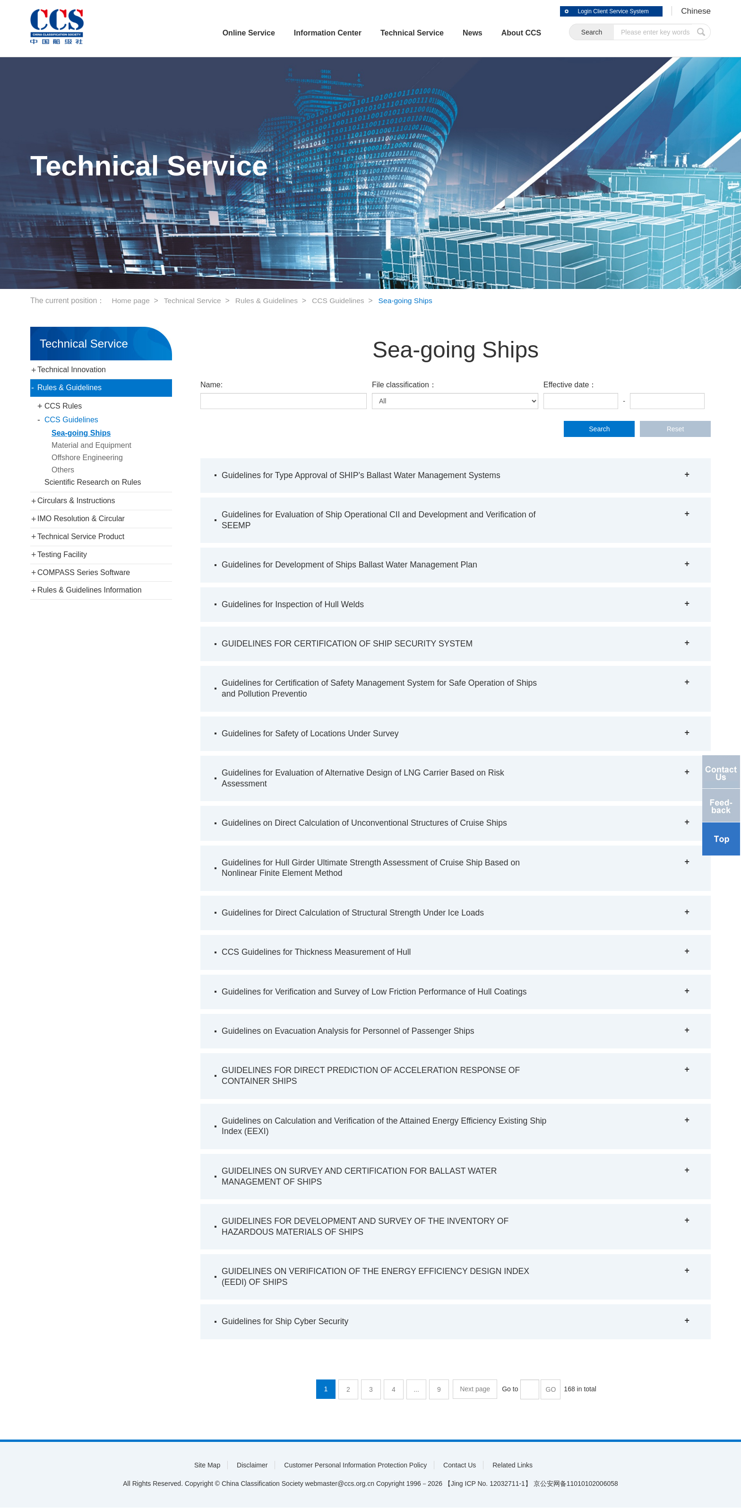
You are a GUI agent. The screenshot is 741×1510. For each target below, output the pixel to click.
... (417, 1392)
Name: (211, 385)
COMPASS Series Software (83, 572)
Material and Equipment (91, 445)
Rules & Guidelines (270, 301)
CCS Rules (63, 406)
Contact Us (459, 1467)
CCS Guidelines (343, 301)
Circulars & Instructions (76, 501)
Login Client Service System (606, 11)
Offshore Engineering (87, 458)
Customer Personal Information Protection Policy (355, 1467)
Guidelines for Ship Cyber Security (287, 1324)
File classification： (404, 385)
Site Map (207, 1467)
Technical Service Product (80, 536)
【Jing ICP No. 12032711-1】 (488, 1486)
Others (63, 470)
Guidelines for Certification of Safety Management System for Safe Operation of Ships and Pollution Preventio (383, 689)
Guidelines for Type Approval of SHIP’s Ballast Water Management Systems (365, 475)
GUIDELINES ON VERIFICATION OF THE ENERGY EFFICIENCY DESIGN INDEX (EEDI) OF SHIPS (379, 1279)
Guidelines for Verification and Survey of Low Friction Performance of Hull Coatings (378, 992)
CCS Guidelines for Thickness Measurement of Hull (319, 953)
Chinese (695, 11)
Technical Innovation (71, 370)
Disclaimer (252, 1467)
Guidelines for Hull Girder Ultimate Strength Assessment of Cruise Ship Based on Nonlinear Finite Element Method (374, 868)
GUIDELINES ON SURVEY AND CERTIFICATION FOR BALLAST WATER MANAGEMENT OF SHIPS (363, 1178)
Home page (131, 301)
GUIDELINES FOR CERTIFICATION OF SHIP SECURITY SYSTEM (350, 644)
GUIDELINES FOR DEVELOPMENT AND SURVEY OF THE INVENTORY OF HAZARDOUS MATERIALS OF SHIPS (369, 1228)
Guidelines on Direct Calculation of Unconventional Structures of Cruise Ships (368, 824)
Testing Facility (62, 554)
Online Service (236, 33)
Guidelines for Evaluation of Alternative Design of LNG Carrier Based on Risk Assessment (366, 778)
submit (701, 32)
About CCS (509, 33)
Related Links (512, 1467)
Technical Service (399, 33)
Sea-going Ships (412, 301)
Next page (475, 1392)
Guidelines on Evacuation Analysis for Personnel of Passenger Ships (351, 1032)
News (460, 33)
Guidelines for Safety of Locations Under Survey (312, 734)
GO (550, 1392)
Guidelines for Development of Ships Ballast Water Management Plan (353, 565)
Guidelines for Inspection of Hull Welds (295, 604)
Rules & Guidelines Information (89, 590)
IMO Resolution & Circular (81, 519)
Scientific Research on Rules (92, 482)
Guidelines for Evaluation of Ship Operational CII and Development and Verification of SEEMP (382, 520)
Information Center (315, 33)
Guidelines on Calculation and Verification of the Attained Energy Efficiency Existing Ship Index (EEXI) (378, 1127)
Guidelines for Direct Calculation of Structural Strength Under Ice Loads (356, 913)
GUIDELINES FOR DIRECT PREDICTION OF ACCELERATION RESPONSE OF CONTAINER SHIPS (374, 1077)
